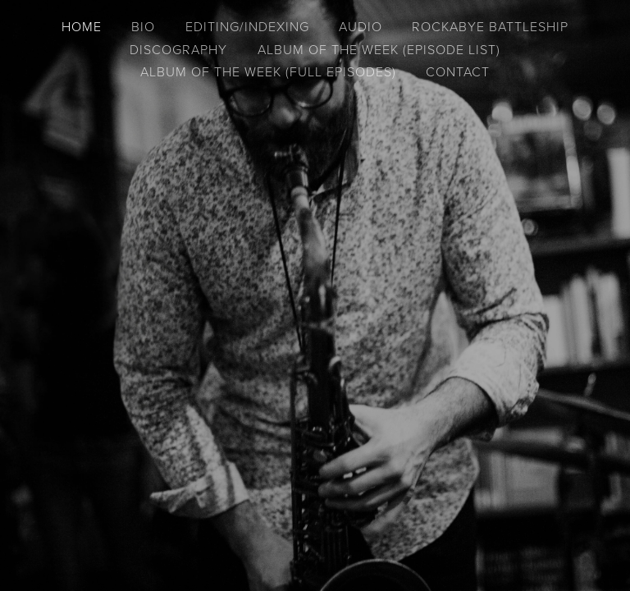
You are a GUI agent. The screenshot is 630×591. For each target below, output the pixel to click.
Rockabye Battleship (490, 26)
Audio (360, 26)
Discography (178, 49)
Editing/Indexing (247, 26)
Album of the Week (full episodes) (268, 71)
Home (82, 26)
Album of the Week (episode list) (379, 49)
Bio (143, 26)
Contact (458, 71)
